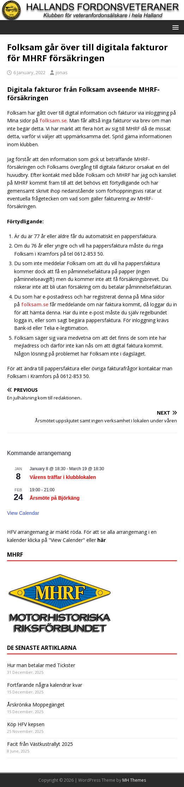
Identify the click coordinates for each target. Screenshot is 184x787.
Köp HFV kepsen (25, 724)
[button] (174, 27)
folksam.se (53, 120)
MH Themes (134, 780)
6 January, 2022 (29, 72)
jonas (62, 72)
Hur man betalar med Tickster (41, 665)
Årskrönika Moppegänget (36, 704)
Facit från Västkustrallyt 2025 (40, 744)
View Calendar (23, 513)
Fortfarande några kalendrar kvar (44, 685)
